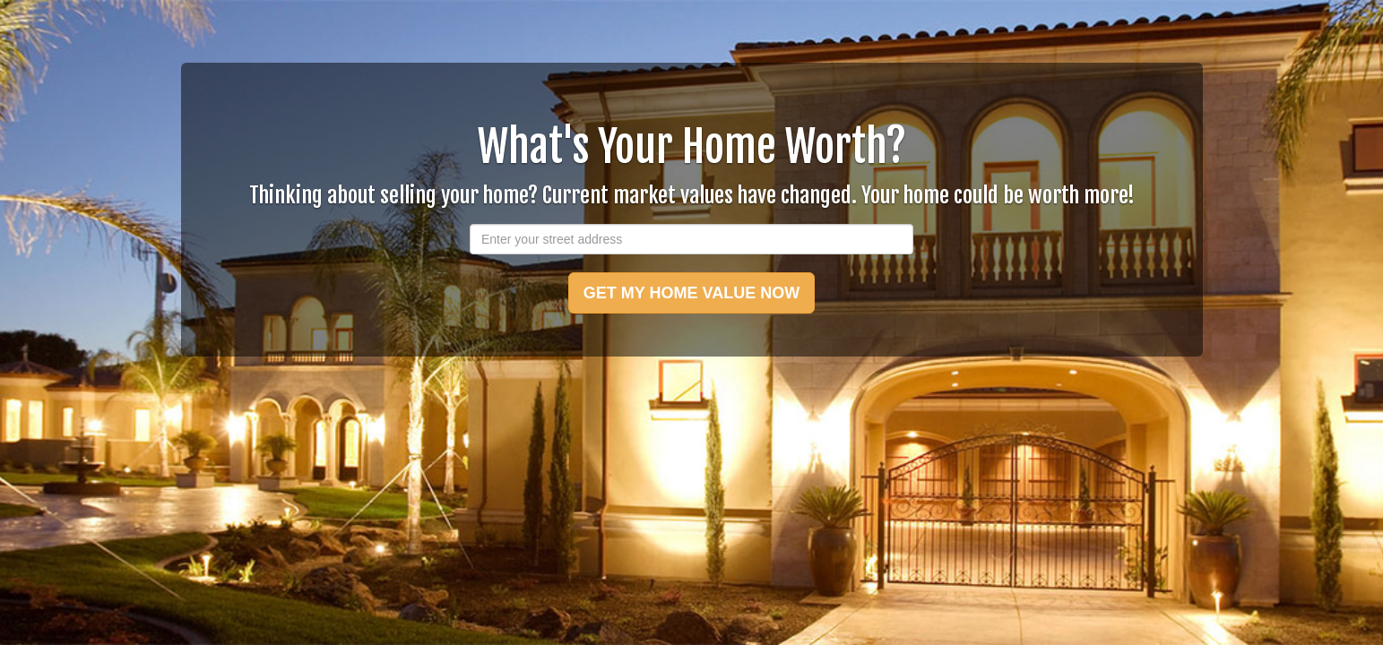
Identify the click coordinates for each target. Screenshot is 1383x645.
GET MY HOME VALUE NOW (691, 293)
